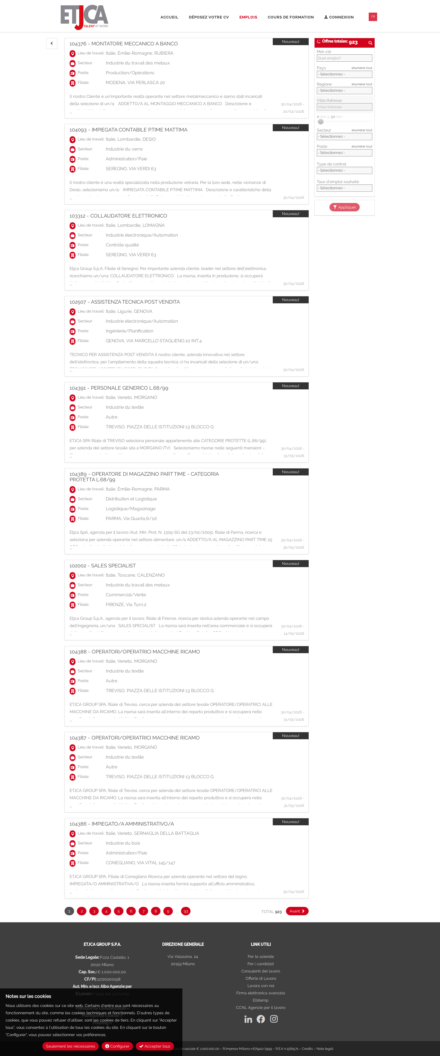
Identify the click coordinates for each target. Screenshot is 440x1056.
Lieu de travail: (91, 53)
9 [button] (168, 911)
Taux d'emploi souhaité (338, 181)
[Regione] (344, 90)
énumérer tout (362, 68)
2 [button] (82, 911)
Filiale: (83, 82)
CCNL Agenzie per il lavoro (260, 1007)
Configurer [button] (117, 1046)
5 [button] (119, 911)
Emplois (248, 17)
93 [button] (186, 911)
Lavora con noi (260, 985)
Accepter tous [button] (154, 1046)
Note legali (325, 1049)
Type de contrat (331, 164)
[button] (51, 43)
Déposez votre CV (209, 17)
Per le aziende (261, 956)
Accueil (169, 17)
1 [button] (69, 911)
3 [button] (94, 911)
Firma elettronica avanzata (260, 993)
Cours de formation (291, 17)
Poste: (83, 72)
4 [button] (106, 911)
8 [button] (156, 911)
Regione (324, 84)
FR (373, 17)
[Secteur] (344, 136)
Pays (321, 68)
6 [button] (131, 911)
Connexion (339, 17)
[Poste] (344, 152)
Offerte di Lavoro (261, 978)
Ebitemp (261, 1000)
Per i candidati (260, 964)
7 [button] (144, 911)
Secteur (324, 130)
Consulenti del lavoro (260, 971)
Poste (322, 146)
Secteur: (85, 63)
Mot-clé (324, 51)
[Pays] (344, 74)
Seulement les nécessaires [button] (70, 1046)
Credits (307, 1049)
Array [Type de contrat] (344, 170)
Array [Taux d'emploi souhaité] (344, 188)
